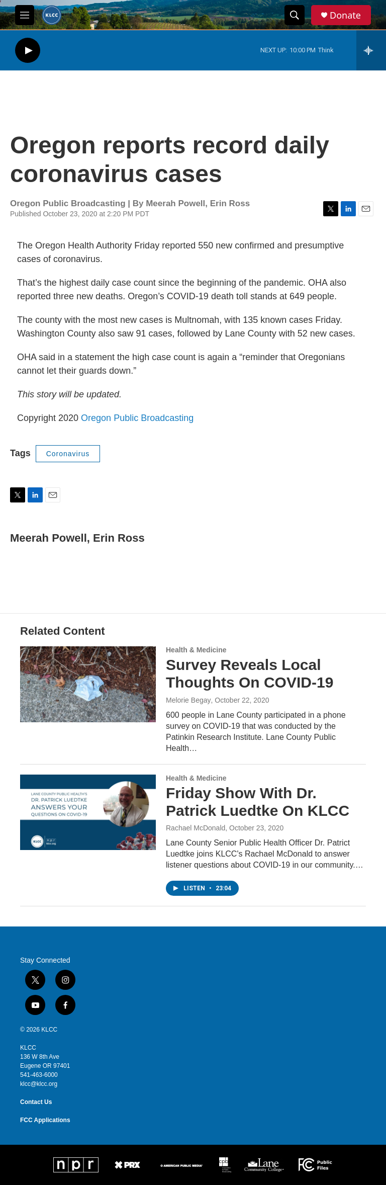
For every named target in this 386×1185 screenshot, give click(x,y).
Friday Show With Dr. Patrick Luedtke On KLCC (257, 802)
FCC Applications (45, 1120)
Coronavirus (67, 454)
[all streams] (371, 50)
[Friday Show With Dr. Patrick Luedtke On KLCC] (88, 812)
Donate (345, 15)
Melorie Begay (188, 700)
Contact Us (36, 1102)
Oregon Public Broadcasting (137, 418)
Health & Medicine (196, 650)
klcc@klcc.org (38, 1083)
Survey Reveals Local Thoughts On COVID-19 (249, 673)
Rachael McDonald (195, 828)
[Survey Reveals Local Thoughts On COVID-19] (88, 684)
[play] (28, 50)
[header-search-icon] (294, 15)
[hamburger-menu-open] (24, 15)
